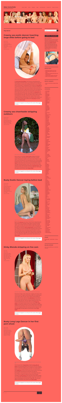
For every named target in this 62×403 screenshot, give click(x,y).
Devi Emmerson (47, 136)
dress (7, 254)
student (8, 257)
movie (9, 46)
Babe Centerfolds (10, 7)
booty (9, 43)
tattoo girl (38, 85)
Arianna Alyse (47, 108)
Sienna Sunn (47, 218)
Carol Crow (47, 121)
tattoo (5, 258)
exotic (9, 188)
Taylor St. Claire (47, 221)
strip (6, 257)
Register (33, 7)
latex (4, 256)
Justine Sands (47, 161)
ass (4, 43)
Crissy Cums (47, 127)
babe (6, 186)
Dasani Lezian (47, 134)
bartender (6, 43)
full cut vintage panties (29, 227)
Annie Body (47, 106)
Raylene (46, 202)
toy (4, 47)
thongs (7, 258)
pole (8, 256)
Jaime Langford (47, 150)
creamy (10, 121)
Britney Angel (47, 116)
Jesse (46, 153)
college (9, 253)
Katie (46, 163)
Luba (46, 179)
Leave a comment (6, 124)
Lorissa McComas (48, 178)
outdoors (5, 123)
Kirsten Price (47, 165)
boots (7, 253)
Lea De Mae (47, 168)
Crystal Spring (47, 129)
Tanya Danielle (47, 220)
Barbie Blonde (47, 112)
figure (7, 189)
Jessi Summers (47, 155)
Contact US (49, 7)
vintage (10, 123)
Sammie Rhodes (47, 212)
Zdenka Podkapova (48, 232)
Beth (46, 113)
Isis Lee (46, 146)
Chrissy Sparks (47, 124)
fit (10, 254)
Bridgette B (47, 115)
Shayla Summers (47, 217)
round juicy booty (35, 165)
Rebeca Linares (47, 203)
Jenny (46, 152)
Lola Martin (47, 177)
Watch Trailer (24, 7)
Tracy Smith (47, 225)
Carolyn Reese (47, 122)
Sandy (46, 213)
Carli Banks (47, 120)
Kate (46, 162)
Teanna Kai (47, 223)
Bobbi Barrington (48, 114)
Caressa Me (47, 119)
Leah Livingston (47, 169)
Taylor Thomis (28, 156)
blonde (5, 253)
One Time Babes (47, 199)
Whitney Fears (47, 231)
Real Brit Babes (52, 239)
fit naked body (31, 297)
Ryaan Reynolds (47, 210)
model (5, 191)
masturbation (6, 46)
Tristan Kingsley (47, 227)
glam (4, 255)
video (6, 47)
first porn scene (8, 331)
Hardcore (46, 142)
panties (7, 191)
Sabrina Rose (47, 211)
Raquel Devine (26, 364)
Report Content (55, 7)
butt (11, 44)
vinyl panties (36, 91)
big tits (6, 120)
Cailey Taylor (47, 117)
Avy (45, 111)
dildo (7, 45)
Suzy (46, 219)
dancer (5, 45)
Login (37, 7)
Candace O (46, 118)
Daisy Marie (47, 130)
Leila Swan (47, 171)
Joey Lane (46, 157)
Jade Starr (46, 148)
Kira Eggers (47, 164)
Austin (46, 110)
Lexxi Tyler (47, 173)
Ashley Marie (47, 109)
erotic (9, 254)
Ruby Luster (47, 208)
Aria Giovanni (47, 107)
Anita (46, 104)
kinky (4, 190)
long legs (9, 122)
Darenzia (46, 132)
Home (29, 7)
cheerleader (7, 121)
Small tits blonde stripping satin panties (51, 75)
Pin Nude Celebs (47, 239)
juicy (7, 122)
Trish (46, 226)
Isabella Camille (47, 144)
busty (9, 44)
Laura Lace (47, 167)
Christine (46, 125)
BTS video (34, 98)
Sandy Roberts (47, 214)
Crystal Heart (47, 128)
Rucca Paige (47, 209)
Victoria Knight (47, 229)
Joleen (46, 158)
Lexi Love (46, 172)
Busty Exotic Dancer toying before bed (23, 180)
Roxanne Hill (47, 207)
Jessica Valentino (48, 156)
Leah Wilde (47, 170)
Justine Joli (47, 160)
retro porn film (17, 308)
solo (11, 46)
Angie (46, 103)
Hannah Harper (47, 141)
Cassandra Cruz (47, 123)
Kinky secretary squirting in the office (51, 76)
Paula (46, 200)
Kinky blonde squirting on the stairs (50, 70)
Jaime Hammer (47, 149)
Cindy (46, 126)
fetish (4, 189)
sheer (4, 257)
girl (11, 331)
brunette (5, 44)
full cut (9, 189)
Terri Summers (6, 42)
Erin (46, 138)
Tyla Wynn (47, 228)
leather (7, 256)
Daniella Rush (47, 131)
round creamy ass (23, 375)
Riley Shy (46, 206)
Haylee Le (46, 143)
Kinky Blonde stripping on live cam (21, 247)
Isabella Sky (47, 145)
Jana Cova (46, 151)
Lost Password (42, 7)
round (8, 123)
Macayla (46, 180)
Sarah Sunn (47, 215)
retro (9, 191)
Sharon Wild (47, 216)
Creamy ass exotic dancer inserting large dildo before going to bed (21, 36)
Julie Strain (47, 159)
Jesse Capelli (47, 154)
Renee (46, 205)
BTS (7, 44)
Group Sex (47, 140)
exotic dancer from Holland (21, 81)
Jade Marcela (47, 147)
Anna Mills (47, 105)
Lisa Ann (46, 176)
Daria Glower (47, 133)
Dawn (46, 135)
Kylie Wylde (47, 166)
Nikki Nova (19, 370)
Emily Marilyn (47, 137)
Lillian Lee (46, 174)
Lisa (46, 175)
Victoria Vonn (47, 230)
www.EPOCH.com (50, 247)
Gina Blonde (47, 139)
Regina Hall (47, 204)
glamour (7, 255)
